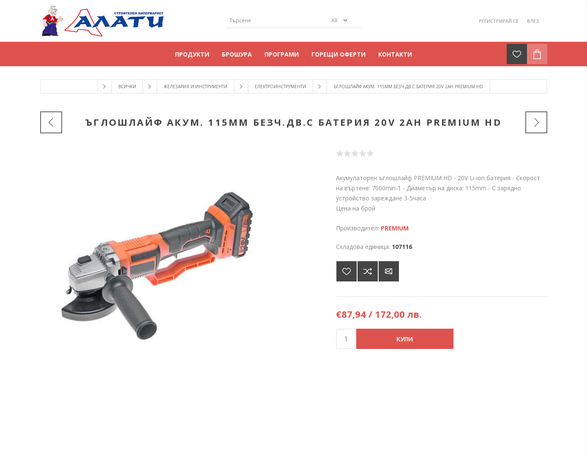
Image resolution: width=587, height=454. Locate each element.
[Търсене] (277, 20)
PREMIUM (395, 228)
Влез (533, 21)
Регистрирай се (499, 21)
